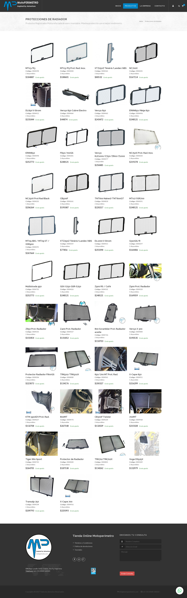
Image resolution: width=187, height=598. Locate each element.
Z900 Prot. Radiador (139, 286)
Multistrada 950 (34, 286)
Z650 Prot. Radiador (36, 329)
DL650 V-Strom (33, 110)
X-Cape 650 (135, 374)
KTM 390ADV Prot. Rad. (37, 417)
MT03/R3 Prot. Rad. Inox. (73, 68)
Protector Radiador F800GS (40, 374)
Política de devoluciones (84, 546)
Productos (130, 6)
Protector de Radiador (72, 459)
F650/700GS (66, 153)
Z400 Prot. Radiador (70, 329)
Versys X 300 (135, 329)
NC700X (133, 68)
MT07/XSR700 (136, 198)
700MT (132, 417)
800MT (63, 417)
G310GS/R (134, 241)
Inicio (118, 6)
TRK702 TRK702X (103, 459)
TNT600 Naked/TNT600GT (109, 198)
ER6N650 (30, 153)
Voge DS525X (136, 459)
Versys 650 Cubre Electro (73, 110)
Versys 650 (100, 110)
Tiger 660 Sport (34, 459)
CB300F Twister (103, 417)
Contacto (160, 6)
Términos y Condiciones (83, 543)
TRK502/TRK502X (69, 374)
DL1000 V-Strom (103, 241)
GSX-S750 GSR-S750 (70, 286)
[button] (173, 6)
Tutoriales (78, 550)
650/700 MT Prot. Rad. (106, 374)
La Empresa (145, 6)
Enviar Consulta (127, 573)
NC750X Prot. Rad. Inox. (141, 153)
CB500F (64, 198)
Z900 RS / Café (103, 286)
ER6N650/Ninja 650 (139, 110)
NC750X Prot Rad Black (37, 198)
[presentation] (138, 567)
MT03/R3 (30, 68)
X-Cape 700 (66, 501)
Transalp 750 (32, 501)
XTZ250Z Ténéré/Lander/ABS (111, 68)
